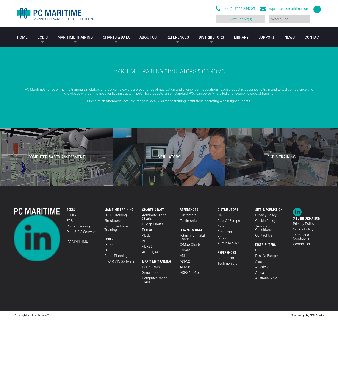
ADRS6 (147, 291)
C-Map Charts (152, 269)
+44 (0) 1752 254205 (239, 9)
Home (22, 37)
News (290, 37)
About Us (148, 37)
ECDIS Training (115, 260)
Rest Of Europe (229, 266)
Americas (225, 277)
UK (220, 260)
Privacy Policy (266, 260)
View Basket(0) (240, 19)
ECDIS (43, 37)
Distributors (211, 37)
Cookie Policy (265, 266)
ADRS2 (147, 286)
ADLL (146, 280)
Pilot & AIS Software (82, 277)
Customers (188, 260)
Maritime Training (75, 37)
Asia (221, 271)
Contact (313, 37)
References (177, 37)
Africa (222, 282)
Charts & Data (116, 37)
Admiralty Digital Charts (154, 262)
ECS (70, 266)
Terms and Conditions (263, 273)
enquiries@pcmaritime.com (288, 9)
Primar (147, 275)
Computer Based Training (117, 273)
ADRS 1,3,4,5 (151, 297)
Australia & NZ (228, 288)
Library (241, 37)
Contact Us (263, 280)
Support (266, 37)
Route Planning (78, 271)
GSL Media (317, 360)
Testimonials (189, 266)
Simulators (112, 266)
